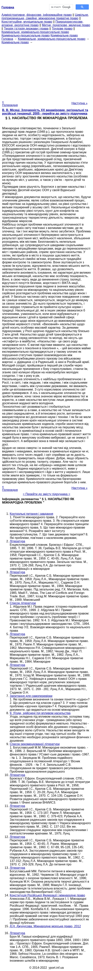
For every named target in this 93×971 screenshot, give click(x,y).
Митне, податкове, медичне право (66, 25)
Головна (7, 38)
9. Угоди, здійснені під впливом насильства (40, 713)
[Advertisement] (46, 71)
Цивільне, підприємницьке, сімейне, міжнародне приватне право (45, 16)
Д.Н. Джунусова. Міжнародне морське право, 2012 (45, 926)
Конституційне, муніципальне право (27, 21)
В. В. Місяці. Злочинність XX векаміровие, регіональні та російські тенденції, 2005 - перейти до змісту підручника (45, 111)
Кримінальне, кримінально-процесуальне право (35, 32)
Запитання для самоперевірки (31, 696)
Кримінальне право (64, 35)
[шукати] (60, 7)
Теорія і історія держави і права (26, 28)
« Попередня (10, 103)
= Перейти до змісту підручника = (46, 494)
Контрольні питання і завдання (31, 513)
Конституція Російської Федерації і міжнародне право (47, 895)
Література (17, 541)
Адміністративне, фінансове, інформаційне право (37, 14)
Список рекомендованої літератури (35, 744)
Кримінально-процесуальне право (26, 35)
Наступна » (79, 103)
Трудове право (62, 28)
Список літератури (23, 603)
